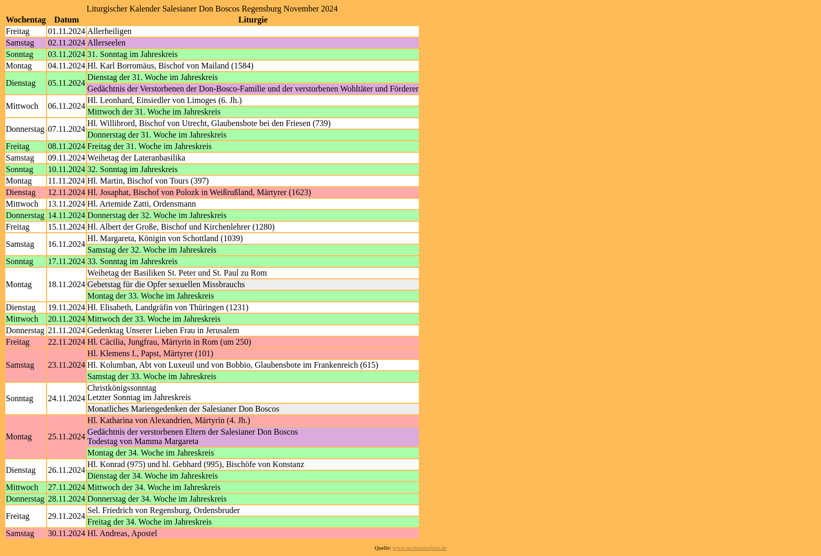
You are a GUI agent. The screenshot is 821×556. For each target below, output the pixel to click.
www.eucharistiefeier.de (420, 548)
